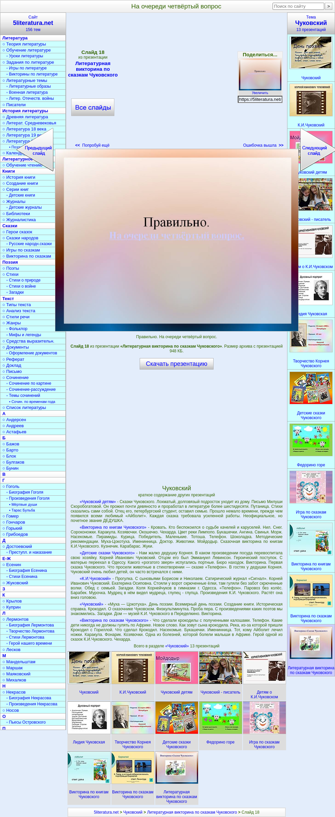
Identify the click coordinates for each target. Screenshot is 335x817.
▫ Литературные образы (28, 86)
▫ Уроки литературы (24, 56)
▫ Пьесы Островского (26, 722)
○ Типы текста (16, 304)
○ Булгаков (13, 462)
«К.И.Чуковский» (95, 578)
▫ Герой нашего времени (29, 643)
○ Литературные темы (24, 80)
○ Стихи (10, 274)
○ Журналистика (19, 219)
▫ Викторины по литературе (32, 74)
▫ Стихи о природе (23, 280)
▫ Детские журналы (24, 207)
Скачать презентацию (176, 363)
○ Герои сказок (17, 231)
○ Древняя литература (25, 116)
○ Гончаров (13, 522)
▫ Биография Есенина (26, 570)
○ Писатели (14, 104)
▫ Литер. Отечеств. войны (30, 98)
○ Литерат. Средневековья (29, 122)
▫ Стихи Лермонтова (25, 637)
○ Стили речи (16, 316)
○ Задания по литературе (28, 62)
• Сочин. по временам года (32, 402)
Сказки (9, 225)
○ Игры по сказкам (21, 250)
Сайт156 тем (33, 23)
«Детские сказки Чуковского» (107, 553)
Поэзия (10, 262)
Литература (15, 37)
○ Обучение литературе (26, 50)
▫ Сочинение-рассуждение (31, 389)
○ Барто (10, 450)
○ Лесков (11, 649)
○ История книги (18, 177)
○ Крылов (12, 601)
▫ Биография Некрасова (28, 698)
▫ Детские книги (20, 195)
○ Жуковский (15, 582)
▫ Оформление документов (31, 353)
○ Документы (15, 347)
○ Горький (12, 528)
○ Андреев (13, 425)
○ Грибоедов (15, 534)
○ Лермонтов (15, 619)
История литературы (25, 110)
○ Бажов (10, 443)
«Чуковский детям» (98, 501)
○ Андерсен (14, 419)
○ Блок (9, 456)
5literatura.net (106, 812)
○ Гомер (10, 516)
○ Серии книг (15, 189)
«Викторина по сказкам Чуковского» (114, 620)
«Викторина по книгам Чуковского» (113, 527)
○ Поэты (10, 268)
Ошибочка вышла (263, 145)
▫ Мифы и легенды (23, 334)
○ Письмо (12, 371)
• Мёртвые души (23, 504)
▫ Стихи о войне (21, 286)
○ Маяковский (16, 673)
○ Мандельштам (18, 661)
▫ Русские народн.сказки (29, 243)
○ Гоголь (11, 486)
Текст (8, 298)
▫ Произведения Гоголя (28, 498)
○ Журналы (13, 201)
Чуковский (132, 812)
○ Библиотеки (16, 213)
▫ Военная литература (27, 92)
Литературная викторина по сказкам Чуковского (192, 812)
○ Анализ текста (18, 310)
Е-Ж (6, 558)
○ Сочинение (15, 377)
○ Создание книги (20, 183)
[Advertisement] (67, 82)
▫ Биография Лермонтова (30, 625)
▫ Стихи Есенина (21, 576)
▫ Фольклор (16, 328)
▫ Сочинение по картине (28, 383)
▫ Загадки (15, 292)
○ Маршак (12, 667)
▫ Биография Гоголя (24, 492)
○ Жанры (11, 322)
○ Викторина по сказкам (26, 256)
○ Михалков (14, 679)
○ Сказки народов (20, 237)
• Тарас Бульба (22, 510)
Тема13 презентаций (311, 23)
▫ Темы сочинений (23, 395)
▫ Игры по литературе (26, 68)
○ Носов (10, 710)
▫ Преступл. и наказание (29, 552)
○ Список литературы (24, 407)
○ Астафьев (14, 431)
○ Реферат (13, 359)
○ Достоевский (17, 546)
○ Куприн (11, 607)
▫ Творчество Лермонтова (30, 631)
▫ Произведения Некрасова (31, 704)
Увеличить (260, 91)
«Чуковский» (91, 604)
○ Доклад (11, 365)
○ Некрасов (14, 692)
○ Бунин (10, 468)
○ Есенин (11, 564)
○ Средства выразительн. (28, 341)
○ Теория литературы (24, 44)
